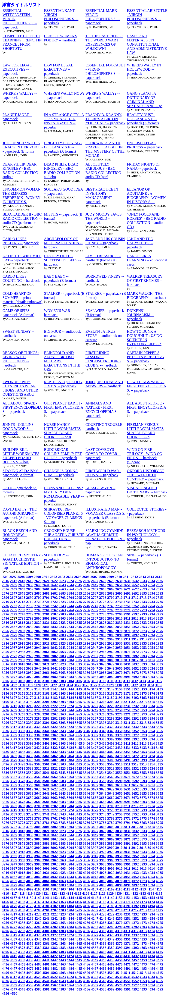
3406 (86, 743)
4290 (118, 927)
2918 (21, 643)
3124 (69, 685)
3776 (5, 822)
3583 (62, 781)
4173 (143, 902)
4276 (5, 927)
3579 (29, 781)
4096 (5, 889)
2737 (13, 606)
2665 (78, 589)
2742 (54, 606)
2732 (135, 602)
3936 (5, 856)
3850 (118, 835)
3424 (70, 747)
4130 (118, 893)
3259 (29, 714)
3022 (54, 664)
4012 (135, 868)
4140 (37, 898)
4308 (102, 931)
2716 (5, 602)
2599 (29, 577)
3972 (135, 860)
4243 (62, 918)
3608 (102, 785)
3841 (45, 835)
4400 (37, 952)
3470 (118, 756)
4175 (159, 902)
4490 (118, 968)
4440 (37, 960)
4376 (5, 948)
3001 (45, 660)
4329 (110, 935)
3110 (118, 681)
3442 (54, 752)
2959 (29, 652)
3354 (151, 731)
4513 (143, 973)
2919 (29, 643)
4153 (143, 898)
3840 (37, 835)
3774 (151, 818)
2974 (151, 652)
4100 (37, 889)
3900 (37, 848)
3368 (102, 735)
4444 (70, 960)
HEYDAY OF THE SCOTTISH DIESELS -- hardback (62, 260)
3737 (13, 814)
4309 (110, 931)
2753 (143, 606)
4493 (143, 968)
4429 (110, 956)
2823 (62, 622)
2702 (54, 597)
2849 (110, 627)
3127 (93, 685)
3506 (86, 764)
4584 (70, 989)
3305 (78, 722)
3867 (94, 839)
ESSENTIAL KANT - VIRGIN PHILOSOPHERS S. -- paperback (61, 17)
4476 (5, 968)
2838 (21, 627)
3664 (70, 797)
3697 (13, 806)
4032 (135, 873)
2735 (159, 602)
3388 (102, 739)
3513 (143, 764)
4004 (70, 868)
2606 (85, 577)
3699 (29, 806)
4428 (102, 956)
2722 (54, 602)
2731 (127, 602)
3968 (102, 860)
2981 (45, 656)
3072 (135, 672)
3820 (37, 831)
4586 (86, 989)
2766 (86, 610)
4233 (143, 914)
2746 (86, 606)
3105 (78, 681)
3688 (102, 802)
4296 (5, 931)
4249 (110, 918)
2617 (13, 581)
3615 (159, 785)
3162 (54, 693)
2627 (94, 581)
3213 (143, 702)
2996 (5, 660)
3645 (78, 793)
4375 (159, 943)
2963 (62, 652)
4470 (118, 964)
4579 (29, 989)
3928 (102, 852)
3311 (126, 722)
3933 (143, 852)
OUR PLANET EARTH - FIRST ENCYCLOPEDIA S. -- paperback (63, 407)
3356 (5, 735)
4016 (5, 873)
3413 (143, 743)
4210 (118, 910)
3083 (62, 677)
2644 (70, 585)
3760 (37, 818)
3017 (13, 664)
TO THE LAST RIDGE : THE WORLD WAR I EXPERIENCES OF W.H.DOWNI (104, 42)
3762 (54, 818)
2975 (159, 652)
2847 (94, 627)
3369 (110, 735)
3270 (118, 714)
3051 (127, 668)
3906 (86, 848)
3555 (159, 772)
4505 (78, 973)
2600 (37, 577)
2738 (21, 606)
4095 (159, 885)
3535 (159, 768)
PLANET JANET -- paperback (17, 117)
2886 (86, 635)
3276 (5, 718)
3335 (159, 727)
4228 (102, 914)
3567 (94, 777)
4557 (13, 985)
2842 (54, 627)
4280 (37, 927)
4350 (118, 939)
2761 (45, 610)
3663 (62, 797)
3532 (135, 768)
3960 (37, 860)
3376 (5, 739)
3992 (135, 864)
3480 (37, 760)
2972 (135, 652)
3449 (110, 752)
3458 (21, 756)
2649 (110, 585)
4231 (127, 914)
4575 (159, 985)
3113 (142, 681)
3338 (21, 731)
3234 (151, 706)
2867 (94, 631)
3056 (5, 672)
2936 (5, 647)
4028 (102, 873)
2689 (110, 593)
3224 (70, 706)
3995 (159, 864)
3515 (159, 764)
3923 (62, 852)
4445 (78, 960)
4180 (37, 906)
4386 (86, 948)
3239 (29, 710)
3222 (54, 706)
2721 (45, 602)
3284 (70, 718)
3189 (110, 697)
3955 (159, 856)
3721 (45, 810)
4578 (21, 989)
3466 (86, 756)
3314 (151, 722)
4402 (54, 952)
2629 (110, 581)
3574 (151, 777)
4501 (45, 973)
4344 (70, 939)
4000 (37, 868)
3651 (127, 793)
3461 (45, 756)
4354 (151, 939)
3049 (110, 668)
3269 (110, 714)
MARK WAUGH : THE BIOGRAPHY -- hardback (146, 296)
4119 (29, 893)
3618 (21, 789)
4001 (45, 868)
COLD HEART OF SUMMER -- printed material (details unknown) (22, 298)
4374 (151, 943)
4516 (5, 977)
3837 (13, 835)
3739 (29, 814)
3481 (45, 760)
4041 (45, 877)
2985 (78, 656)
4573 (143, 985)
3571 (127, 777)
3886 (86, 843)
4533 (143, 977)
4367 (94, 943)
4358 (21, 943)
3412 (135, 743)
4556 (5, 985)
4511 (126, 973)
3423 (62, 747)
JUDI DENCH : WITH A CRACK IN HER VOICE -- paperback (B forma (23, 147)
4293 (143, 927)
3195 (159, 697)
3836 (5, 835)
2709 (110, 597)
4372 (135, 943)
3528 (102, 768)
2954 (151, 647)
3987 (94, 864)
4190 (118, 906)
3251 (127, 710)
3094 (151, 677)
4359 (29, 943)
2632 (135, 581)
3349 (110, 731)
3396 (5, 743)
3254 (151, 710)
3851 (127, 835)
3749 (110, 814)
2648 (102, 585)
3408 (102, 743)
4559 (29, 985)
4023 (62, 873)
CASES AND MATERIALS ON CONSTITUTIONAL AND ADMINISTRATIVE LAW (147, 44)
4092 (135, 885)
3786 (86, 822)
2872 (135, 631)
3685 (78, 802)
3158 (21, 693)
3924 (70, 852)
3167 (94, 693)
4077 (13, 885)
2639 (29, 585)
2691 (127, 593)
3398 (21, 743)
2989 (110, 656)
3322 (54, 727)
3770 (118, 818)
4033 (143, 873)
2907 (94, 639)
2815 (159, 618)
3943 (62, 856)
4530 (118, 977)
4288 (102, 927)
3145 (78, 689)
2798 (21, 618)
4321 (45, 935)
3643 (62, 793)
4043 (62, 877)
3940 (37, 856)
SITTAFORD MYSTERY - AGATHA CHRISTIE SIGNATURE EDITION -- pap (23, 561)
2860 (37, 631)
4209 (110, 910)
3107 (94, 681)
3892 (135, 843)
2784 (70, 614)
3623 (62, 789)
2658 (21, 589)
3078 (21, 677)
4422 (54, 956)
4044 (70, 877)
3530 (118, 768)
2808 (102, 618)
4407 (94, 952)
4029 (110, 873)
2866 (86, 631)
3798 (21, 827)
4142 (54, 898)
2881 (45, 635)
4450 (118, 960)
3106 (86, 681)
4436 (5, 960)
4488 (102, 968)
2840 (37, 627)
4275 (159, 923)
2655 (159, 585)
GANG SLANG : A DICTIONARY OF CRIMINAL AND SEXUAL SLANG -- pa (145, 99)
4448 (102, 960)
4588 (102, 989)
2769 (110, 610)
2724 (70, 602)
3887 (94, 843)
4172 (135, 902)
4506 (86, 973)
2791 (127, 614)
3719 (29, 810)
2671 (127, 589)
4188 (102, 906)
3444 (70, 752)
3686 (86, 802)
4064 (70, 881)
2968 (102, 652)
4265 (78, 923)
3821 (45, 831)
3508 (102, 764)
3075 (159, 672)
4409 (110, 952)
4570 (118, 985)
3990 (118, 864)
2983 (62, 656)
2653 (143, 585)
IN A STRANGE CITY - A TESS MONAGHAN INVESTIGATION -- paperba (64, 121)
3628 (102, 789)
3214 (151, 702)
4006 (86, 868)
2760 (37, 610)
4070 (118, 881)
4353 (143, 939)
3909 (110, 848)
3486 (86, 760)
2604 (69, 577)
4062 (54, 881)
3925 (78, 852)
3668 (102, 797)
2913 (143, 639)
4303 (62, 931)
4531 (127, 977)
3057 (13, 672)
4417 (13, 956)
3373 (143, 735)
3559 (29, 777)
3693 (143, 802)
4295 (159, 927)
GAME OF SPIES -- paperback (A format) (18, 313)
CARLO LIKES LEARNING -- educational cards (147, 260)
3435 (159, 747)
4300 (37, 931)
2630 (118, 581)
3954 (151, 856)
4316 (5, 935)
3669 (110, 797)
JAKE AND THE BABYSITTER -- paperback (140, 243)
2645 (78, 585)
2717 (13, 602)
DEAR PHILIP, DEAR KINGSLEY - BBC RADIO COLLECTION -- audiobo (63, 170)
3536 (5, 772)
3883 (62, 843)
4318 (21, 935)
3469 (110, 756)
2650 (118, 585)
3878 (21, 843)
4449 (110, 960)
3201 (45, 702)
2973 (143, 652)
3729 (110, 810)
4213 (143, 910)
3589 (110, 781)
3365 (78, 735)
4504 (70, 973)
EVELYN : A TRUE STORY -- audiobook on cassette (103, 335)
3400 (37, 743)
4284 (70, 927)
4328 (102, 935)
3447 (94, 752)
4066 (86, 881)
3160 (37, 693)
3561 (45, 777)
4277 (13, 927)
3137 (13, 689)
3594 (151, 781)
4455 (159, 960)
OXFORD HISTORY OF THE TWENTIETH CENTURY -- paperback (145, 475)
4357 (13, 943)
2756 (5, 610)
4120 (37, 893)
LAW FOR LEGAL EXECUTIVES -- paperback (17, 69)
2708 (102, 597)
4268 (102, 923)
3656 (5, 797)
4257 (13, 923)
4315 (159, 931)
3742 (54, 814)
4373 (143, 943)
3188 (102, 697)
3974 (151, 860)
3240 (37, 710)
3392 (135, 739)
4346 (86, 939)
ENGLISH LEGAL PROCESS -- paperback (145, 145)
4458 (21, 964)
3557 (13, 777)
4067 (94, 881)
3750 (118, 814)
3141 (45, 689)
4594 (151, 989)
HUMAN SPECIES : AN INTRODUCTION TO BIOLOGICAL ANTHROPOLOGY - (104, 561)
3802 (54, 827)
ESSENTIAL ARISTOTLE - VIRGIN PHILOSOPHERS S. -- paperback (147, 17)
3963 (62, 860)
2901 (45, 639)
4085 (78, 885)
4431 (127, 956)
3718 (21, 810)
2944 (70, 647)
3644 (70, 793)
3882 (54, 843)
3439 (29, 752)
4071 (127, 881)
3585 (78, 781)
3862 (54, 839)
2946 (86, 647)
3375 (159, 735)
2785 (78, 614)
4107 (94, 889)
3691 (127, 802)
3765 (78, 818)
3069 (110, 672)
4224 (70, 914)
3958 (21, 860)
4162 (54, 902)
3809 (110, 827)
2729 (110, 602)
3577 (13, 781)
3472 (135, 756)
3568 (102, 777)
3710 (118, 806)
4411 (126, 952)
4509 (110, 973)
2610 (118, 577)
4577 (13, 989)
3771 (127, 818)
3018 (21, 664)
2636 (5, 585)
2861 (45, 631)
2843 (62, 627)
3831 (127, 831)
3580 (37, 781)
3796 (5, 827)
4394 (151, 948)
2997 (13, 660)
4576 (5, 989)
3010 (118, 660)
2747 (94, 606)
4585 (78, 989)
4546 (86, 981)
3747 (94, 814)
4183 (62, 906)
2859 (29, 631)
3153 (143, 689)
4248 (102, 918)
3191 (127, 697)
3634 (151, 789)
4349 (110, 939)
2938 (21, 647)
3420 (37, 747)
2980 (37, 656)
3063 (62, 672)
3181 (45, 697)
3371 (127, 735)
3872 (135, 839)
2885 (78, 635)
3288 (102, 718)
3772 (135, 818)
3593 (143, 781)
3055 (159, 668)
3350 (118, 731)
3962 (54, 860)
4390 (118, 948)
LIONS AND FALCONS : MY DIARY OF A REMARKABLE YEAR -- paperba (64, 494)
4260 (37, 923)
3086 (86, 677)
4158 (21, 902)
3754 (151, 814)
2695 (159, 593)
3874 (151, 839)
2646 (86, 585)
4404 (70, 952)
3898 (21, 848)
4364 (70, 943)
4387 (94, 948)
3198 (21, 702)
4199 (29, 910)
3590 (118, 781)
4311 (126, 931)
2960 (37, 652)
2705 (78, 597)
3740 (37, 814)
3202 (54, 702)
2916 (5, 643)
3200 (37, 702)
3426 (86, 747)
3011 (126, 660)
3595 (159, 781)
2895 (159, 635)
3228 (102, 706)
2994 (151, 656)
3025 (78, 664)
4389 (110, 948)
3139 (29, 689)
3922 (54, 852)
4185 (78, 906)
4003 (62, 868)
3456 (5, 756)
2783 (62, 614)
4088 (102, 885)
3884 (70, 843)
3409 (110, 743)
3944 (70, 856)
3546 (86, 772)
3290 (118, 718)
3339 (29, 731)
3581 (45, 781)
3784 (70, 822)
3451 (127, 752)
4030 (118, 873)
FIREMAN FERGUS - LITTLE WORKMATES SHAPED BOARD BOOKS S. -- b (145, 431)
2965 (78, 652)
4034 (151, 873)
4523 (62, 977)
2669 (110, 589)
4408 (102, 952)
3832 (135, 831)
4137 (13, 898)
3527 (94, 768)
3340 (37, 731)
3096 (5, 681)
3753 (143, 814)
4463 (62, 964)
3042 (54, 668)
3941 (45, 856)
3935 (159, 852)
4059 (29, 881)
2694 (151, 593)
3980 (37, 864)
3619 (29, 789)
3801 (45, 827)
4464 (70, 964)
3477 (13, 760)
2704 (70, 597)
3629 (110, 789)
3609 (110, 785)
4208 (102, 910)
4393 (143, 948)
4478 (21, 968)
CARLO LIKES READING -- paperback (21, 241)
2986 (86, 656)
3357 (13, 735)
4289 (110, 927)
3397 (13, 743)
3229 (110, 706)
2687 (94, 593)
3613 (143, 785)
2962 (54, 652)
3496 (5, 764)
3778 (21, 822)
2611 (126, 577)
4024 (70, 873)
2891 (127, 635)
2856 (5, 631)
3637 (13, 793)
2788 (102, 614)
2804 (70, 618)
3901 (45, 848)
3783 (62, 822)
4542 (54, 981)
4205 (78, 910)
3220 (37, 706)
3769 (110, 818)
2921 (45, 643)
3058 (21, 672)
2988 (102, 656)
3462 (54, 756)
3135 (158, 685)
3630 (118, 789)
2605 (77, 577)
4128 (102, 893)
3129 (110, 685)
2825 (78, 622)
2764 (70, 610)
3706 (86, 806)
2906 (86, 639)
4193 (143, 906)
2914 (151, 639)
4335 (159, 935)
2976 (5, 656)
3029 (110, 664)
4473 (143, 964)
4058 (21, 881)
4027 (94, 873)
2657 (13, 589)
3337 (13, 731)
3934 (151, 852)
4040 (37, 877)
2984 (70, 656)
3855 (159, 835)
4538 (21, 981)
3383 (62, 739)
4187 (94, 906)
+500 (13, 993)
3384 (70, 739)
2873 (143, 631)
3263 (62, 714)
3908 (102, 848)
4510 (118, 973)
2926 (86, 643)
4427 (94, 956)
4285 (78, 927)
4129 (110, 893)
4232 (135, 914)
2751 (127, 606)
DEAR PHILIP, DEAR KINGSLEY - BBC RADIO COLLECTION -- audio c (22, 170)
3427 (94, 747)
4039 (29, 877)
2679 (29, 593)
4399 (29, 952)
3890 (118, 843)
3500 (37, 764)
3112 (134, 681)
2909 (110, 639)
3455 (159, 752)
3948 (102, 856)
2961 (45, 652)
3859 (29, 839)
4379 (29, 948)
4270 (118, 923)
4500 (37, 973)
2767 (94, 610)
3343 (62, 731)
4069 (110, 881)
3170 (118, 693)
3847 (94, 835)
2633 (143, 581)
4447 (94, 960)
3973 (143, 860)
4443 (62, 960)
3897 (13, 848)
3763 (62, 818)
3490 (118, 760)
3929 (110, 852)
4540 (37, 981)
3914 (151, 848)
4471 (127, 964)
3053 (143, 668)
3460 (37, 756)
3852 (135, 835)
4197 (13, 910)
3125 (77, 685)
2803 (62, 618)
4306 (86, 931)
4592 (135, 989)
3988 (102, 864)
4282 (54, 927)
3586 (86, 781)
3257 (13, 714)
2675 (159, 589)
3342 (54, 731)
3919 (29, 852)
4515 (159, 973)
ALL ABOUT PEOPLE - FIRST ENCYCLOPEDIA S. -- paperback (146, 407)
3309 (110, 722)
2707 (94, 597)
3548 (102, 772)
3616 (5, 789)
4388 (102, 948)
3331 (127, 727)
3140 (37, 689)
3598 (21, 785)
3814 (151, 827)
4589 (110, 989)
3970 (118, 860)
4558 (21, 985)
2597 (13, 577)
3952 (135, 856)
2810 (118, 618)
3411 (126, 743)
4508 (102, 973)
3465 (78, 756)
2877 (13, 635)
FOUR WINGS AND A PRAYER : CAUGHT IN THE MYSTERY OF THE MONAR (104, 149)
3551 (127, 772)
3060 (37, 672)
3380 (37, 739)
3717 (13, 810)
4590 (118, 989)
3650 (118, 793)
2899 (29, 639)
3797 (13, 827)
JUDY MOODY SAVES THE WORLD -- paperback (103, 218)
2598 (21, 577)
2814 (151, 618)
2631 (127, 581)
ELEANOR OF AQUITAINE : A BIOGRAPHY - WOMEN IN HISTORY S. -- (146, 195)
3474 (151, 756)
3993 (143, 864)
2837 (13, 627)
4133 (142, 893)
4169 (110, 902)
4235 (159, 914)
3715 (159, 806)
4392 (135, 948)
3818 (21, 831)
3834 (151, 831)
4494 (151, 968)
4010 (118, 868)
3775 (159, 818)
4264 (70, 923)
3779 (29, 822)
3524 (70, 768)
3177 (13, 697)
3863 (62, 839)
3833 (143, 831)
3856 (5, 839)
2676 (5, 593)
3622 (54, 789)
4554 (151, 981)
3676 (5, 802)
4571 (127, 985)
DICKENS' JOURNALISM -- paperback (140, 315)
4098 (21, 889)
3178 (21, 697)
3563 (62, 777)
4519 (29, 977)
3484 (70, 760)
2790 (118, 614)
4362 (54, 943)
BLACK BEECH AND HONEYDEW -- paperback (20, 535)
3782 (54, 822)
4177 (13, 906)
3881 (45, 843)
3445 (78, 752)
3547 (94, 772)
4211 (126, 910)
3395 (159, 739)
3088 (102, 677)
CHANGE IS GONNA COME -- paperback (61, 473)
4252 (135, 918)
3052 (135, 668)
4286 (86, 927)
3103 (62, 681)
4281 (45, 927)
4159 (29, 902)
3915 (159, 848)
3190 (118, 697)
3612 (135, 785)
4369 (110, 943)
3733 (143, 810)
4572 (135, 985)
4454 (151, 960)
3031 (127, 664)
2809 (110, 618)
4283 (62, 927)
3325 (78, 727)
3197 (13, 702)
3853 (143, 835)
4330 (118, 935)
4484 (70, 968)
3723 (62, 810)
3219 (29, 706)
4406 (86, 952)
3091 (127, 677)
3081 (45, 677)
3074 (151, 672)
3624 (70, 789)
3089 (110, 677)
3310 (118, 722)
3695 (159, 802)
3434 (151, 747)
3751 (127, 814)
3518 (21, 768)
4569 (110, 985)
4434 (151, 956)
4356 (5, 943)
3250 (118, 710)
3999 (29, 868)
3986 (86, 864)
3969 (110, 860)
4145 (78, 898)
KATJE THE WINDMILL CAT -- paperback (22, 258)
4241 (45, 918)
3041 (45, 668)
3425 (78, 747)
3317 (13, 727)
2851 (127, 627)
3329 (110, 727)
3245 (78, 710)
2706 (86, 597)
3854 (151, 835)
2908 (102, 639)
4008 (102, 868)
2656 (5, 589)
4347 (94, 939)
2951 (127, 647)
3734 (151, 810)
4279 (29, 927)
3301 (45, 722)
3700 (37, 806)
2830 (118, 622)
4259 (29, 923)
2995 (159, 656)
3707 (94, 806)
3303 (62, 722)
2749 (110, 606)
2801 (45, 618)
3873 (143, 839)
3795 (159, 822)
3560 (37, 777)
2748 (102, 606)
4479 (29, 968)
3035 (159, 664)
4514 (151, 973)
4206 (86, 910)
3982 (54, 864)
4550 (118, 981)
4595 (159, 989)
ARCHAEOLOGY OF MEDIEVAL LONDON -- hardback (63, 243)
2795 (159, 614)
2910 (118, 639)
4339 (29, 939)
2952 (135, 647)
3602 (54, 785)
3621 (45, 789)
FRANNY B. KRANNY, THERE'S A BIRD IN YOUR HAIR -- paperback (105, 119)
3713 (143, 806)
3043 (62, 668)
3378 (21, 739)
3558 (21, 777)
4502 (54, 973)
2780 (37, 614)
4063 (62, 881)
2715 (159, 597)
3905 (78, 848)
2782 (54, 614)
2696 (5, 597)
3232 (135, 706)
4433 (143, 956)
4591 (127, 989)
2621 (45, 581)
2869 (110, 631)
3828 (102, 831)
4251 (127, 918)
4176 (5, 906)
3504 (70, 764)
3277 (13, 718)
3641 (45, 793)
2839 (29, 627)
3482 (54, 760)
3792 (135, 822)
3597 (13, 785)
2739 (29, 606)
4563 (62, 985)
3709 (110, 806)
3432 (135, 747)
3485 (78, 760)
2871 (127, 631)
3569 (110, 777)
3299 (29, 722)
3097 (13, 681)
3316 (5, 727)
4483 (62, 968)
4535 (159, 977)
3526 (86, 768)
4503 (62, 973)
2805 (78, 618)
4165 (78, 902)
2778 (21, 614)
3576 (5, 781)
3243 (62, 710)
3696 (5, 806)
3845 (78, 835)
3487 (94, 760)
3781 (45, 822)
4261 (45, 923)
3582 (54, 781)
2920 (37, 643)
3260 (37, 714)
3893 (143, 843)
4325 (78, 935)
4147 (94, 898)
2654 (151, 585)
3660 (37, 797)
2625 (78, 581)
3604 (70, 785)
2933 (143, 643)
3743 (62, 814)
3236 (5, 710)
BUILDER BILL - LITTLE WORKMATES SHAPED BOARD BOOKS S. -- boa (21, 456)
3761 (45, 818)
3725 (78, 810)
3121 (45, 685)
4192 (135, 906)
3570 (118, 777)
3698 (21, 806)
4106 (86, 889)
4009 (110, 868)
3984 (70, 864)
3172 (135, 693)
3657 (13, 797)
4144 (70, 898)
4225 (78, 914)
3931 (127, 852)
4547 (94, 981)
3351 (127, 731)
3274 (151, 714)
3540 (37, 772)
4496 (5, 973)
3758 (21, 818)
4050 (118, 877)
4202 (54, 910)
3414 (151, 743)
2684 (70, 593)
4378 (21, 948)
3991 (127, 864)
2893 (143, 635)
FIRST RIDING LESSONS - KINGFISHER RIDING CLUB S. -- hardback (103, 359)
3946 (86, 856)
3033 (143, 664)
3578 (21, 781)
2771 (127, 610)
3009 (110, 660)
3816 (5, 831)
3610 (118, 785)
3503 (62, 764)
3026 (86, 664)
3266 (86, 714)
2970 (118, 652)
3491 (127, 760)
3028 (102, 664)
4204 (70, 910)
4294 (151, 927)
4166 (86, 902)
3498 (21, 764)
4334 (151, 935)
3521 (45, 768)
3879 (29, 843)
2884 (70, 635)
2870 (118, 631)
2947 (94, 647)
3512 (135, 764)
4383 (62, 948)
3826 (86, 831)
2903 (62, 639)
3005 (78, 660)
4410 (118, 952)
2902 (54, 639)
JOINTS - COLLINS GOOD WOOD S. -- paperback (18, 429)
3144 (70, 689)
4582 (54, 989)
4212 (135, 910)
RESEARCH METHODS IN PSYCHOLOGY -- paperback (146, 535)
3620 (37, 789)
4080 (37, 885)
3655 (159, 793)
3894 (151, 843)
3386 (86, 739)
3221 (45, 706)
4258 (21, 923)
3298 (21, 722)
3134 (150, 685)
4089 (110, 885)
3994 (151, 864)
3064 (70, 672)
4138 (21, 898)
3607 (94, 785)
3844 (70, 835)
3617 (13, 789)
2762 (54, 610)
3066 (86, 672)
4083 (62, 885)
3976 (5, 864)
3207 (94, 702)
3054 (151, 668)
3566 (86, 777)
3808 (102, 827)
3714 (151, 806)
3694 (151, 802)
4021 (45, 873)
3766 (86, 818)
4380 (37, 948)
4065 (78, 881)
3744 (70, 814)
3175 (159, 693)
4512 (135, 973)
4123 (61, 893)
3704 (70, 806)
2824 (70, 622)
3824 (70, 831)
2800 (37, 618)
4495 (159, 968)
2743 (62, 606)
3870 (118, 839)
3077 (13, 677)
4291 (127, 927)
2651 (127, 585)
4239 (29, 918)
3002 (54, 660)
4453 (143, 960)
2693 (143, 593)
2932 (135, 643)
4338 (21, 939)
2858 (21, 631)
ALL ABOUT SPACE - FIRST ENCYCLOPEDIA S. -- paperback (22, 407)
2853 (143, 627)
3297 (13, 722)
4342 (54, 939)
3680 (37, 802)
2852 (135, 627)
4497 (13, 973)
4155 (159, 898)
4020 (37, 873)
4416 (5, 956)
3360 (37, 735)
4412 (135, 952)
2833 (143, 622)
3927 (94, 852)
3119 (29, 685)
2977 (13, 656)
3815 (159, 827)
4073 (143, 881)
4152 (135, 898)
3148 (102, 689)
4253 (143, 918)
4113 (142, 889)
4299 (29, 931)
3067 (94, 672)
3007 (94, 660)
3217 (13, 706)
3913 (143, 848)
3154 (151, 689)
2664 (70, 589)
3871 (127, 839)
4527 (94, 977)
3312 (135, 722)
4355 (159, 939)
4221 (45, 914)
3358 (21, 735)
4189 (110, 906)
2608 (102, 577)
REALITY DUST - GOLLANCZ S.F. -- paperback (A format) (143, 119)
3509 (110, 764)
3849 (110, 835)
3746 (86, 814)
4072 (135, 881)
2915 (159, 639)
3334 (151, 727)
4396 (5, 952)
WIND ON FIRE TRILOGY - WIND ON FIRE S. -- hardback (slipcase (144, 456)
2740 (37, 606)
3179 (29, 697)
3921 (45, 852)
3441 (45, 752)
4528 (102, 977)
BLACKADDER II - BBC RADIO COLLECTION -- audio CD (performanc (22, 218)
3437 (13, 752)
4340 (37, 939)
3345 (78, 731)
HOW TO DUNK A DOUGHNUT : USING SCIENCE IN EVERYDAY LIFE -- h (144, 337)
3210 (118, 702)
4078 (21, 885)
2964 (70, 652)
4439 (29, 960)
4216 (5, 914)
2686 (86, 593)
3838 (21, 835)
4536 (5, 981)
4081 (45, 885)
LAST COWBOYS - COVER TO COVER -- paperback (103, 454)
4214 (151, 910)
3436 (5, 752)
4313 (143, 931)
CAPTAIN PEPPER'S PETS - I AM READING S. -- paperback (145, 357)
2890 (118, 635)
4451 (127, 960)
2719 (29, 602)
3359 (29, 735)
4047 (94, 877)
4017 (13, 873)
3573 (143, 777)
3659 (29, 797)
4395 (159, 948)
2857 (13, 631)
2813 (143, 618)
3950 (118, 856)
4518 (21, 977)
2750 (118, 606)
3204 (70, 702)
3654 (151, 793)
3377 (13, 739)
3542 (54, 772)
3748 (102, 814)
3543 (62, 772)
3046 (86, 668)
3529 (110, 768)
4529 (110, 977)
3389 (110, 739)
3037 (13, 668)
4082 (54, 885)
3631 (127, 789)
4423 (62, 956)
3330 (118, 727)
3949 (110, 856)
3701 (45, 806)
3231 (127, 706)
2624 (70, 581)
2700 (37, 597)
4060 (37, 881)
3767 (94, 818)
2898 (21, 639)
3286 (86, 718)
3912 (135, 848)
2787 (94, 614)
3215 (159, 702)
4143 (62, 898)
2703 (62, 597)
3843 (62, 835)
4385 (78, 948)
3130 (118, 685)
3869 (110, 839)
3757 (13, 818)
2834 (151, 622)
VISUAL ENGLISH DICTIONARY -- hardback (147, 490)
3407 (94, 743)
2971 (127, 652)
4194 (151, 906)
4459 (29, 964)
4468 (102, 964)
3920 (37, 852)
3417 (13, 747)
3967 (94, 860)
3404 (70, 743)
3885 (78, 843)
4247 (94, 918)
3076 (5, 677)
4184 (70, 906)
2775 (159, 610)
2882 (54, 635)
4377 (13, 948)
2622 (54, 581)
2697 (13, 597)
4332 (135, 935)
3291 (127, 718)
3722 (54, 810)
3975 (159, 860)
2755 (159, 606)
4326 (86, 935)
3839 (29, 835)
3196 (5, 702)
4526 (86, 977)
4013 (143, 868)
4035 (159, 873)
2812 (135, 618)
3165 (78, 693)
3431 (127, 747)
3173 (143, 693)
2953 (143, 647)
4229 (110, 914)
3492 (135, 760)
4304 (70, 931)
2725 (78, 602)
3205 (78, 702)
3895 (159, 843)
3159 (29, 693)
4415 (159, 952)
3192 (135, 697)
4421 (45, 956)
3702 (54, 806)
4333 (143, 935)
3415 (159, 743)
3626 (86, 789)
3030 (118, 664)
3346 (86, 731)
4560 (37, 985)
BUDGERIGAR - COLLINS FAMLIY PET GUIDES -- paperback (63, 454)
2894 (151, 635)
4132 (134, 893)
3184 (70, 697)
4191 (127, 906)
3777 (13, 822)
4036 (5, 877)
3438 (21, 752)
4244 (70, 918)
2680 (37, 593)
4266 (86, 923)
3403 (62, 743)
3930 (118, 852)
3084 (70, 677)
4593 (143, 989)
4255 (159, 918)
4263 (62, 923)
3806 (86, 827)
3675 (159, 797)
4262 (54, 923)
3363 (62, 735)
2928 (102, 643)
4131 (126, 893)
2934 (151, 643)
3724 (70, 810)
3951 (127, 856)
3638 (21, 793)
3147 (94, 689)
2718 (21, 602)
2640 (37, 585)
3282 (54, 718)
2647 (94, 585)
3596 (5, 785)
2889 (110, 635)
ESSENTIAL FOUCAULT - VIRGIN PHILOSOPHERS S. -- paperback (105, 71)
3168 (102, 693)
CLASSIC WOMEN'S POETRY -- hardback (60, 38)
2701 (45, 597)
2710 (118, 597)
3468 (102, 756)
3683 (62, 802)
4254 (151, 918)
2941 (45, 647)
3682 (54, 802)
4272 (135, 923)
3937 (13, 856)
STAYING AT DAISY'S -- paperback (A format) (22, 473)
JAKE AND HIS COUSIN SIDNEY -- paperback (105, 241)
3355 (159, 731)
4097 (13, 889)
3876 (5, 843)
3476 (5, 760)
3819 (29, 831)
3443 (62, 752)
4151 (127, 898)
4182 (54, 906)
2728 (102, 602)
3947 (94, 856)
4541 (45, 981)
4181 (45, 906)
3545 (78, 772)
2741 (45, 606)
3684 (70, 802)
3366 (86, 735)
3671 (127, 797)
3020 (37, 664)
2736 (5, 606)
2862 (54, 631)
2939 (29, 647)
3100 (37, 681)
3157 (13, 693)
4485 (78, 968)
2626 (86, 581)
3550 (118, 772)
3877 (13, 843)
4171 (127, 902)
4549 (110, 981)
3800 (37, 827)
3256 (5, 714)
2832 (135, 622)
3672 (135, 797)
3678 (21, 802)
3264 (70, 714)
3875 (159, 839)
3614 (151, 785)
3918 (21, 852)
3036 (5, 668)
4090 (118, 885)
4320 (37, 935)
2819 (29, 622)
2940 (37, 647)
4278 (21, 927)
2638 (21, 585)
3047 (94, 668)
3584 (70, 781)
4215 (159, 910)
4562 (54, 985)
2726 (86, 602)
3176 (5, 697)
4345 (78, 939)
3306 (86, 722)
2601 (45, 577)
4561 (45, 985)
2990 (118, 656)
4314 (151, 931)
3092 (135, 677)
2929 (110, 643)
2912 (135, 639)
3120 (37, 685)
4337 (13, 939)
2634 (151, 581)
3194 (151, 697)
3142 (54, 689)
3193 (143, 697)
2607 (93, 577)
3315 (159, 722)
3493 (143, 760)
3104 (70, 681)
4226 (86, 914)
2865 (78, 631)
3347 (94, 731)
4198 (21, 910)
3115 (158, 681)
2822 (54, 622)
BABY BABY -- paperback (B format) (60, 278)
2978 (21, 656)
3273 (143, 714)
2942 (54, 647)
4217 (13, 914)
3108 (102, 681)
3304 (70, 722)
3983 (62, 864)
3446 (86, 752)
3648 (102, 793)
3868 (102, 839)
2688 (102, 593)
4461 (45, 964)
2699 (29, 597)
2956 (5, 652)
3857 (13, 839)
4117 (13, 893)
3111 (126, 681)
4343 (62, 939)
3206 (86, 702)
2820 (37, 622)
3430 (118, 747)
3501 (45, 764)
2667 (94, 589)
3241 (45, 710)
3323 (62, 727)
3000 (37, 660)
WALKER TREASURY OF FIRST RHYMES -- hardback (145, 280)
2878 (21, 635)
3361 (45, 735)
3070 (118, 672)
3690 (118, 802)
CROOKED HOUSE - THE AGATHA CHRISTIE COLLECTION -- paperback (64, 537)
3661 (45, 797)
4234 (151, 914)
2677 (13, 593)
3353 (143, 731)
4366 (86, 943)
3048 (102, 668)
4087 (94, 885)
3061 (45, 672)
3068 (102, 672)
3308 (102, 722)
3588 (102, 781)
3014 (151, 660)
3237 (13, 710)
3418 (21, 747)
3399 (29, 743)
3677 (13, 802)
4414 (151, 952)
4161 (45, 902)
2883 (62, 635)
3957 (13, 860)
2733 (143, 602)
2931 (127, 643)
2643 (62, 585)
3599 (29, 785)
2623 (62, 581)
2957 (13, 652)
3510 (118, 764)
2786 (86, 614)
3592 (135, 781)
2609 (110, 577)
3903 (62, 848)
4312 (135, 931)
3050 (118, 668)
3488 (102, 760)
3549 (110, 772)
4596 (5, 993)
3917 (13, 852)
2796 (5, 618)
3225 (78, 706)
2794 (151, 614)
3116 (5, 685)
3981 (45, 864)
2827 (94, 622)
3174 (151, 693)
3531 (127, 768)
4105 (78, 889)
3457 (13, 756)
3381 (45, 739)
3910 (118, 848)
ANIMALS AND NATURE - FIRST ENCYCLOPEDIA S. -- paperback (103, 409)
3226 (86, 706)
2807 (94, 618)
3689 (110, 802)
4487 (94, 968)
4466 (86, 964)
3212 (135, 702)
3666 (86, 797)
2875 (159, 631)
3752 (135, 814)
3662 (54, 797)
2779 (29, 614)
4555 (159, 981)
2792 (135, 614)
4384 (70, 948)
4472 (135, 964)
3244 (70, 710)
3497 (13, 764)
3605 (78, 785)
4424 (70, 956)
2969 (110, 652)
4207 (94, 910)
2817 (13, 622)
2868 (102, 631)
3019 (29, 664)
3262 (54, 714)
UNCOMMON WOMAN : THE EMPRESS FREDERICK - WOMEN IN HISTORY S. (22, 195)
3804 (70, 827)
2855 (159, 627)
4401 (45, 952)
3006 (86, 660)
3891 (127, 843)
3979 (29, 864)
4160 (37, 902)
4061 (45, 881)
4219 (29, 914)
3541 (45, 772)
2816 (5, 622)
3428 (102, 747)
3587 (94, 781)
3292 (135, 718)
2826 (86, 622)
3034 (151, 664)
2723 (62, 602)
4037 (13, 877)
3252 (135, 710)
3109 (110, 681)
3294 (151, 718)
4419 (29, 956)
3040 (37, 668)
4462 (54, 964)
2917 (13, 643)
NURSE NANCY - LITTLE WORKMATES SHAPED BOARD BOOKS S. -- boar (62, 431)
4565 (78, 985)
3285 (78, 718)
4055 (159, 877)
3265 (78, 714)
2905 (78, 639)
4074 (151, 881)
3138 (21, 689)
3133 (142, 685)
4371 (127, 943)
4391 (127, 948)
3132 (134, 685)
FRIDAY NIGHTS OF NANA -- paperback (144, 166)
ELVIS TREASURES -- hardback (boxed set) (103, 258)
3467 (94, 756)
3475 (159, 756)
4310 (118, 931)
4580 (37, 989)
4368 (102, 943)
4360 (37, 943)
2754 (151, 606)
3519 (29, 768)
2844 (70, 627)
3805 (78, 827)
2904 (70, 639)
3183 (62, 697)
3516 (5, 768)
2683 (62, 593)
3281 (45, 718)
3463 (62, 756)
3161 (45, 693)
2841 (45, 627)
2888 (102, 635)
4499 (29, 973)
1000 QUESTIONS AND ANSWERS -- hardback (104, 384)
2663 (62, 589)
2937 (13, 647)
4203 (62, 910)
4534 (151, 977)
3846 (86, 835)
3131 (126, 685)
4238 (21, 918)
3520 (37, 768)
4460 (37, 964)
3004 (70, 660)
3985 (78, 864)
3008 (102, 660)
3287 (94, 718)
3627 (94, 789)
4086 (86, 885)
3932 (135, 852)
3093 (143, 677)
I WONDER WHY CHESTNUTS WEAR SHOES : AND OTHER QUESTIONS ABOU (20, 388)
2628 (102, 581)
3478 (21, 760)
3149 (110, 689)
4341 (45, 939)
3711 (126, 806)
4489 (110, 968)
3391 (127, 739)
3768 (102, 818)
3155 (159, 689)
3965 (78, 860)
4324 (70, 935)
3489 (110, 760)
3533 (143, 768)
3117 (13, 685)
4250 (118, 918)
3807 (94, 827)
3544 (70, 772)
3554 (151, 772)
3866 (86, 839)
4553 (143, 981)
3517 (13, 768)
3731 (127, 810)
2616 (5, 581)
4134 (150, 893)
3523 (62, 768)
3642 (54, 793)
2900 (37, 639)
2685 (78, 593)
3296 (5, 722)
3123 (61, 685)
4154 (151, 898)
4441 (45, 960)
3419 (29, 747)
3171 (127, 693)
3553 (143, 772)
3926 (86, 852)
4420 (37, 956)
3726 (86, 810)
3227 (94, 706)
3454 (151, 752)
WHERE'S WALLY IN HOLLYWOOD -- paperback (144, 69)
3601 (45, 785)
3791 (127, 822)
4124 (69, 893)
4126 (85, 893)
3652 (135, 793)
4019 (29, 873)
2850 (118, 627)
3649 (110, 793)
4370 (118, 943)
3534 (151, 768)
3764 (70, 818)
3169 (110, 693)
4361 (45, 943)
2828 (102, 622)
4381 (45, 948)
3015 (159, 660)
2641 (45, 585)
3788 (102, 822)
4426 (86, 956)
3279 (29, 718)
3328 (102, 727)
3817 (13, 831)
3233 (143, 706)
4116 (5, 893)
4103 (62, 889)
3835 (159, 831)
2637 (13, 585)
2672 (135, 589)
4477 (13, 968)
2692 (135, 593)
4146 (86, 898)
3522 (54, 768)
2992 (135, 656)
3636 (5, 793)
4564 (70, 985)
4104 (70, 889)
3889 (110, 843)
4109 (110, 889)
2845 (78, 627)
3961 (45, 860)
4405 (78, 952)
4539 (29, 981)
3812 (135, 827)
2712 (135, 597)
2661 (45, 589)
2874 (151, 631)
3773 (143, 818)
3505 (78, 764)
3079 (29, 677)
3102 (54, 681)
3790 (118, 822)
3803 (62, 827)
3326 (86, 727)
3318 (21, 727)
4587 (94, 989)
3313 (143, 722)
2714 (151, 597)
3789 (110, 822)
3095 (159, 677)
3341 (45, 731)
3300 (37, 722)
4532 (135, 977)
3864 (70, 839)
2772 (135, 610)
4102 (54, 889)
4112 (134, 889)
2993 (143, 656)
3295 (159, 718)
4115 (158, 889)
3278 (21, 718)
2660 (37, 589)
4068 (102, 881)
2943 (62, 647)
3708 (102, 806)
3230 (118, 706)
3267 (94, 714)
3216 (5, 706)
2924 (70, 643)
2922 (54, 643)
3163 (62, 693)
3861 (45, 839)
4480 (37, 968)
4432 (135, 956)
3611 (126, 785)
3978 (21, 864)
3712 (135, 806)
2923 (62, 643)
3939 (29, 856)
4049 (110, 877)
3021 (45, 664)
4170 (118, 902)
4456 (5, 964)
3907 (94, 848)
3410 (118, 743)
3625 (78, 789)
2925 (78, 643)
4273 (143, 923)
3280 (37, 718)
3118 (21, 685)
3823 (62, 831)
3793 (143, 822)
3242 (54, 710)
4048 (102, 877)
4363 (62, 943)
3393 (143, 739)
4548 (102, 981)
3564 (70, 777)
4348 (102, 939)
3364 (70, 735)
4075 (159, 881)
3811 (126, 827)
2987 (94, 656)
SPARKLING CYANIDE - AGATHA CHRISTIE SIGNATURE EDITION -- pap (105, 537)
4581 (45, 989)
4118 (21, 893)
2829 (110, 622)
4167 (94, 902)
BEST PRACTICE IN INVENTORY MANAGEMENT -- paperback (101, 195)
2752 (135, 606)
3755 (159, 814)
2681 (45, 593)
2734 (151, 602)
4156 (5, 902)
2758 (21, 610)
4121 (45, 893)
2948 (102, 647)
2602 (53, 577)
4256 (5, 923)
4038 (21, 877)
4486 (86, 968)
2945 (78, 647)
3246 (86, 710)
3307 (94, 722)
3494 (151, 760)
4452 (135, 960)
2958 (21, 652)
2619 (29, 581)
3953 (143, 856)
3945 (78, 856)
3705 (78, 806)
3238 (21, 710)
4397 (13, 952)
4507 (94, 973)
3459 (29, 756)
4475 (159, 964)
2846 (86, 627)
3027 (94, 664)
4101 (45, 889)
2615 (158, 577)
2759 (29, 610)
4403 (62, 952)
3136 (5, 689)
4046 (86, 877)
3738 (21, 814)
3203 (62, 702)
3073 (143, 672)
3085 (78, 677)
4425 (78, 956)
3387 (94, 739)
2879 (29, 635)
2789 (110, 614)
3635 (159, 789)
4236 (5, 918)
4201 (45, 910)
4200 (37, 910)
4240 (37, 918)
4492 (135, 968)
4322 (54, 935)
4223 (62, 914)
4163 (62, 902)
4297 (13, 931)
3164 (70, 693)
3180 (37, 697)
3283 (62, 718)
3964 (70, 860)
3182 (54, 697)
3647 (94, 793)
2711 (126, 597)
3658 (21, 797)
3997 (13, 868)
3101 (45, 681)
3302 (54, 722)
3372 (135, 735)
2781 (45, 614)
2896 (5, 639)
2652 (135, 585)
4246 (86, 918)
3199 (29, 702)
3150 (118, 689)
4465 (78, 964)
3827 (94, 831)
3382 (54, 739)
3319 (29, 727)
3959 (29, 860)
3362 (54, 735)
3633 (143, 789)
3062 (54, 672)
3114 (150, 681)
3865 (78, 839)
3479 (29, 760)
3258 (21, 714)
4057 (13, 881)
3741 (45, 814)
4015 (159, 868)
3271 (127, 714)
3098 (21, 681)
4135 (158, 893)
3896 (5, 848)
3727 (94, 810)
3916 (5, 852)
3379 (29, 739)
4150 (118, 898)
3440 (37, 752)
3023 (62, 664)
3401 (45, 743)
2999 (29, 660)
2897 (13, 639)
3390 (118, 739)
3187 (94, 697)
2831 (127, 622)
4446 (86, 960)
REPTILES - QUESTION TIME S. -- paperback (63, 384)
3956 (5, 860)
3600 (37, 785)
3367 (94, 735)
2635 (159, 581)
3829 (110, 831)
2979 (29, 656)
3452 (135, 752)
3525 (78, 768)
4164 (70, 902)
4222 (54, 914)
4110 (118, 889)
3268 (102, 714)
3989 (110, 864)
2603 (61, 577)
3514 (151, 764)
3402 (54, 743)
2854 (151, 627)
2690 (118, 593)
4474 (151, 964)
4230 (118, 914)
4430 (118, 956)
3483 (62, 760)
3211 (126, 702)
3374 (151, 735)
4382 (54, 948)
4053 (143, 877)
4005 (78, 868)
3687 (94, 802)
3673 (143, 797)
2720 (37, 602)
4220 (37, 914)
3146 (86, 689)
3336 (5, 731)
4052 (135, 877)
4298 (21, 931)
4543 (62, 981)
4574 (151, 985)
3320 (37, 727)
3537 (13, 772)
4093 (143, 885)
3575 (159, 777)
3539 (29, 772)
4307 (94, 931)
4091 (127, 885)
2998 (21, 660)
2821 (45, 622)
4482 (54, 968)
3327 (94, 727)
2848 (102, 627)
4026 (86, 873)
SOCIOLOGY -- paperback (56, 557)
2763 (62, 610)
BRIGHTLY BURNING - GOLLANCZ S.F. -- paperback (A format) (63, 147)
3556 (5, 777)
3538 (21, 772)
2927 (94, 643)
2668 (102, 589)
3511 (126, 764)
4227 (94, 914)
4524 (70, 977)
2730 (118, 602)
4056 (5, 881)
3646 (86, 793)
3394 (151, 739)
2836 (5, 627)
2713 (143, 597)
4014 (151, 868)
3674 (151, 797)
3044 (70, 668)
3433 (143, 747)
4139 (29, 898)
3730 (118, 810)
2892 (135, 635)
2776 (5, 614)
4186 (86, 906)
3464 (70, 756)
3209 (110, 702)
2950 (118, 647)
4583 (62, 989)
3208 (102, 702)
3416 (5, 747)
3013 (143, 660)
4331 (127, 935)
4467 (94, 964)
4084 (70, 885)
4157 (13, 902)
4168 (102, 902)
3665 (78, 797)
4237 (13, 918)
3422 (54, 747)
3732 (135, 810)
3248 (102, 710)
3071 (127, 672)
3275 (159, 714)
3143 (62, 689)
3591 (127, 781)
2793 (143, 614)
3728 (102, 810)
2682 (54, 593)
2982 (54, 656)
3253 (143, 710)
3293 (143, 718)
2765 (78, 610)
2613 (142, 577)
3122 (53, 685)
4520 (37, 977)
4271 (127, 923)
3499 (29, 764)
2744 (70, 606)
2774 (151, 610)
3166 (86, 693)
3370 (118, 735)
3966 (86, 860)
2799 (29, 618)
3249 (110, 710)
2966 (86, 652)
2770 (118, 610)
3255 (159, 710)
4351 (127, 939)
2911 (126, 639)
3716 (5, 810)
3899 (29, 848)
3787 (94, 822)
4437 (13, 960)
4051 (127, 877)
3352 (135, 731)
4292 (135, 927)
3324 (70, 727)
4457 (13, 964)
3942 (54, 856)
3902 (54, 848)
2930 (118, 643)
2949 (110, 647)
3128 (102, 685)
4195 (159, 906)
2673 (143, 589)
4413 (143, 952)
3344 (70, 731)
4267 (94, 923)
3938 (21, 856)
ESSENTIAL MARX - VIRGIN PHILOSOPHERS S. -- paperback (102, 17)
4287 (94, 927)
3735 (159, 810)
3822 (54, 831)
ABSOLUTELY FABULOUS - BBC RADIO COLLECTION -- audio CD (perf (105, 170)
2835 (159, 622)
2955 (159, 647)
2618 (21, 581)
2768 (102, 610)
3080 (37, 677)
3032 (135, 664)
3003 (62, 660)
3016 (5, 664)
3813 (143, 827)
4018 (21, 873)
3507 (94, 764)
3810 (118, 827)
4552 (135, 981)
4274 (151, 923)
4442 (54, 960)
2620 (37, 581)
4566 (86, 985)
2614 (150, 577)
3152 (135, 689)
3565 (78, 777)
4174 (151, 902)
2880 (37, 635)
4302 (54, 931)
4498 (21, 973)
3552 (135, 772)
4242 (54, 918)
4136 (5, 898)
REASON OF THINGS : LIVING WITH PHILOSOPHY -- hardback (21, 359)
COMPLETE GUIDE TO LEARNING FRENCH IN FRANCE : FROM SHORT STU (22, 42)
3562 (54, 777)
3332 (135, 727)
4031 (127, 873)
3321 (45, 727)
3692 (135, 802)
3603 (62, 785)
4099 (29, 889)
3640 (37, 793)
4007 (94, 868)
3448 (102, 752)
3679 (29, 802)
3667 (94, 797)
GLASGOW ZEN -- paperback (100, 490)
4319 (29, 935)
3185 (78, 697)
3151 (127, 689)
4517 (13, 977)
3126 (85, 685)
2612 (134, 577)
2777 (13, 614)
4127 (93, 893)
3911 (126, 848)
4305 (78, 931)
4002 (54, 868)
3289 (110, 718)
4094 (151, 885)
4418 (21, 956)
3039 (29, 668)
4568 (102, 985)
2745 (78, 606)
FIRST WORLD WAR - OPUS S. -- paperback (103, 473)
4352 (135, 939)
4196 (5, 910)
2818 (21, 622)
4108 (102, 889)
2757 (13, 610)
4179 (29, 906)
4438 (21, 960)
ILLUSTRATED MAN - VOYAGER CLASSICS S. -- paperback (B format (105, 513)
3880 (37, 843)
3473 (143, 756)
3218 (21, 706)
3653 (143, 793)
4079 (29, 885)
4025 (78, 873)
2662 (54, 589)
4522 (54, 977)
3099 (29, 681)
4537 (13, 981)
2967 (94, 652)
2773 (143, 610)
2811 (126, 618)
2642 (54, 585)
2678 (21, 593)
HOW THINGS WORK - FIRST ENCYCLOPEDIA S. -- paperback (146, 386)
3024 (70, 664)
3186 (86, 697)
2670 (118, 589)
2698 (21, 597)
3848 (102, 835)
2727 (94, 602)
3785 (78, 822)
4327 (94, 935)
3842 (54, 835)
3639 (29, 793)
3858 (21, 839)
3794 (151, 822)
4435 (159, 956)
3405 (78, 743)
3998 (21, 868)
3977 (13, 864)
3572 (135, 777)
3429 (110, 747)
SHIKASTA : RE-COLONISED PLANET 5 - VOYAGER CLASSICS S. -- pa (63, 515)
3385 (78, 739)
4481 (45, 968)
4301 (45, 931)
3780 (37, 822)
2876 (5, 635)
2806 (86, 618)
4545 (78, 981)
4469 (110, 964)
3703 (62, 806)
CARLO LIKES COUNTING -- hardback (21, 278)
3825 (78, 831)
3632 (135, 789)
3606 (86, 785)
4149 (110, 898)
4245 (78, 918)
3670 (118, 797)
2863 (62, 631)
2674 (151, 589)
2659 (29, 589)
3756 (5, 818)
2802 (54, 618)
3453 (143, 752)
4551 (127, 981)
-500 (5, 577)
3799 (29, 827)
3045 (78, 668)
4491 (127, 968)
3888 (102, 843)
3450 (118, 752)
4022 (54, 873)
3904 (70, 848)
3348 (102, 731)
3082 (54, 677)
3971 (127, 860)
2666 (86, 589)
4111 (126, 889)
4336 (5, 939)
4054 (151, 877)
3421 (45, 747)
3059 (29, 672)
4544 (70, 981)
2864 (70, 631)
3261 (45, 714)
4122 (53, 893)
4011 (126, 868)
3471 (127, 756)
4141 (45, 898)
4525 (78, 977)
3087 (94, 677)
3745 (78, 814)
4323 (62, 935)
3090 (118, 677)
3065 (78, 672)
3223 (62, 706)
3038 (21, 668)
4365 (78, 943)
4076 (5, 885)
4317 (13, 935)
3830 (118, 831)
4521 (45, 977)
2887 (94, 635)
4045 (78, 877)
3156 (5, 693)
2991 (127, 656)
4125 (77, 893)
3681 (45, 802)
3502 (54, 764)
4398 (21, 952)
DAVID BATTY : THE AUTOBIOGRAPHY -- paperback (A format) (20, 513)
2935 (159, 643)
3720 (37, 810)
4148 (102, 898)
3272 (135, 714)
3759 (29, 818)
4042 (54, 877)
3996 (5, 868)
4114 (150, 889)
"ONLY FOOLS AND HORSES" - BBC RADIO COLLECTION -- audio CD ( (146, 220)
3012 (135, 660)
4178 (21, 906)
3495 (159, 760)
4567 (94, 985)
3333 (143, 727)
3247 (94, 710)
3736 (5, 814)
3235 (159, 706)
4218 (21, 914)
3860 (37, 839)
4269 (110, 923)
